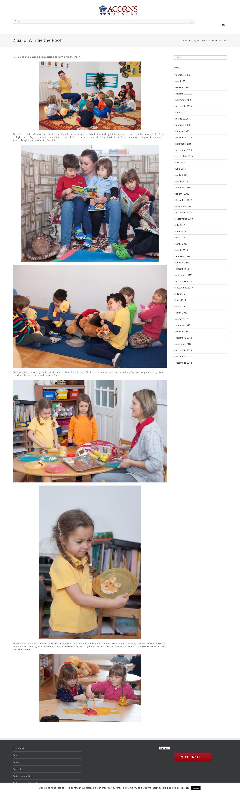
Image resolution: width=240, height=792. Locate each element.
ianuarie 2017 (182, 331)
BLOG (191, 41)
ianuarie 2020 (182, 131)
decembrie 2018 (183, 200)
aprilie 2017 (181, 312)
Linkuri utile (19, 748)
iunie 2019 (180, 168)
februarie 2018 (182, 256)
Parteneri (17, 762)
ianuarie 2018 (182, 262)
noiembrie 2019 (183, 143)
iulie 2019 (180, 162)
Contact (17, 769)
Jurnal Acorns (200, 41)
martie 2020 (181, 118)
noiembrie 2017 (183, 275)
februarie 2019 (182, 187)
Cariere (16, 755)
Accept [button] (196, 788)
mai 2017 (180, 306)
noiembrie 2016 (183, 344)
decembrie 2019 (183, 137)
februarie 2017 (182, 325)
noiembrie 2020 (183, 99)
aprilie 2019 (181, 175)
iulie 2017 (180, 293)
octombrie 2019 (183, 150)
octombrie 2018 (183, 212)
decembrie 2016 (183, 337)
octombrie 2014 (183, 362)
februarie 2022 (182, 74)
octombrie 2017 (183, 281)
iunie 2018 (180, 231)
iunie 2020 (180, 112)
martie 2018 (181, 250)
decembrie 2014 (183, 356)
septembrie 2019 (184, 156)
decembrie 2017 (183, 268)
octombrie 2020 (183, 106)
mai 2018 (180, 237)
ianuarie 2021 (182, 87)
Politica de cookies (22, 776)
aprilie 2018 (181, 243)
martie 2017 (181, 318)
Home (184, 41)
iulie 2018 (180, 225)
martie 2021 (181, 81)
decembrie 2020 (183, 93)
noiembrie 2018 (183, 206)
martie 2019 (181, 181)
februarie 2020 (182, 124)
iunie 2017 (180, 300)
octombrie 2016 (183, 350)
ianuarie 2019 (182, 193)
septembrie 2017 (184, 287)
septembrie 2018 (184, 218)
